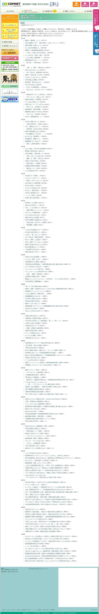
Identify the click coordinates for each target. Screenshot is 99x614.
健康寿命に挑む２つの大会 (33, 112)
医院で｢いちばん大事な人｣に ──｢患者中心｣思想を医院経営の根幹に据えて (48, 499)
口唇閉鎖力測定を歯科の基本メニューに (37, 418)
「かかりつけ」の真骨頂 (32, 114)
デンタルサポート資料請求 (76, 4)
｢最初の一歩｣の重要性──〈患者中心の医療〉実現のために (43, 386)
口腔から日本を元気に (32, 161)
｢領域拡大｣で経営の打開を (33, 318)
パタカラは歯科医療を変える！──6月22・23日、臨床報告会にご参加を (47, 465)
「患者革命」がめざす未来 (33, 129)
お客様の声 (24, 610)
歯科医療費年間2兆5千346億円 (34, 543)
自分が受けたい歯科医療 (32, 183)
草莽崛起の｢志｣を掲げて (39, 365)
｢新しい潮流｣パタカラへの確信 (34, 494)
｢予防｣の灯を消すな (31, 348)
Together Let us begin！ (31, 308)
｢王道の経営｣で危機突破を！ (34, 281)
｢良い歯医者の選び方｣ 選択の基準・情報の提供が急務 (42, 497)
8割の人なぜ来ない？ (31, 205)
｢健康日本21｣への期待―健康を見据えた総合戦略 (40, 531)
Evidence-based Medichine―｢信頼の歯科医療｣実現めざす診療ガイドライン (47, 556)
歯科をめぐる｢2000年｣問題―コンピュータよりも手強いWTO (44, 539)
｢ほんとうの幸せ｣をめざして (34, 311)
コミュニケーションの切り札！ (34, 269)
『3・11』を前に (30, 195)
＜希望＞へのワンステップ (33, 180)
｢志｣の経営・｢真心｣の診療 (33, 345)
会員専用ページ (94, 4)
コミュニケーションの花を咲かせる (36, 271)
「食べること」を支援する (33, 107)
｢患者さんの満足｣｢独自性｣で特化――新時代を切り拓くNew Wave (45, 514)
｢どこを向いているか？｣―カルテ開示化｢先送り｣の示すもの (43, 548)
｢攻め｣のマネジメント (32, 509)
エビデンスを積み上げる (32, 188)
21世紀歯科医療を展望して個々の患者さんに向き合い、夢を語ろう (45, 504)
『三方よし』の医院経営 (32, 443)
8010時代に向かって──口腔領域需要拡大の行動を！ (41, 352)
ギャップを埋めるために (32, 333)
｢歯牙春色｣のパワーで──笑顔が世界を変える (39, 343)
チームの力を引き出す (32, 360)
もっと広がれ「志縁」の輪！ (34, 55)
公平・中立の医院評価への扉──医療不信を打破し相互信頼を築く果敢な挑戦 (48, 492)
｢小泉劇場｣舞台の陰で (32, 375)
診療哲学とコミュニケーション (34, 291)
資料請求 (52, 610)
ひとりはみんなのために (32, 215)
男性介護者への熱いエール (33, 45)
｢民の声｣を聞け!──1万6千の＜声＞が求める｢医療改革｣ (42, 482)
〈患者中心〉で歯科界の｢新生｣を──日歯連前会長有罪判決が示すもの (46, 380)
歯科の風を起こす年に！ (32, 252)
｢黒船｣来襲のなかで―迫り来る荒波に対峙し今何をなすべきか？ (45, 529)
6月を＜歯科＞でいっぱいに (33, 242)
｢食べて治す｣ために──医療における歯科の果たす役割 (42, 394)
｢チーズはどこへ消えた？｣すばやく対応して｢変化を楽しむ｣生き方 (45, 502)
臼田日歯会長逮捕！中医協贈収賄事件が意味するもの (41, 414)
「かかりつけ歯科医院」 (32, 87)
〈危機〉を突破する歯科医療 (34, 328)
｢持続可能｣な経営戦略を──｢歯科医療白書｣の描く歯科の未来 (44, 264)
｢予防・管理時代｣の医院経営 (34, 401)
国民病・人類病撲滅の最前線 (34, 50)
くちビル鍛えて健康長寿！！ (34, 57)
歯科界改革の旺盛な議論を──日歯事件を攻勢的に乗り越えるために (46, 406)
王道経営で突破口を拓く (32, 276)
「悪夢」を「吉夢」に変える (34, 158)
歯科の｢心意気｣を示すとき (33, 244)
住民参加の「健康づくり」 (33, 139)
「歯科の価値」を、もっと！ (34, 210)
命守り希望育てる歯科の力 (33, 220)
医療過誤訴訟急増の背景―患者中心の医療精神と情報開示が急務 (45, 553)
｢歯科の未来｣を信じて (32, 316)
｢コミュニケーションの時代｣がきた (36, 519)
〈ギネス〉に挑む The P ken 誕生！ (35, 53)
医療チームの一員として (32, 303)
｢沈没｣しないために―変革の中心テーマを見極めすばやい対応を (45, 521)
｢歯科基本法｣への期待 (32, 261)
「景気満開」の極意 (31, 225)
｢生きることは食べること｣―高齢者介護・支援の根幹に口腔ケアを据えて (48, 551)
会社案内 (39, 610)
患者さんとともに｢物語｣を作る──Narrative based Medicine (42, 399)
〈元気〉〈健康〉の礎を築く (34, 274)
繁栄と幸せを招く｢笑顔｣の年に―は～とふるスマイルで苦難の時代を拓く (48, 561)
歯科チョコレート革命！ (32, 370)
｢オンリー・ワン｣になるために (34, 441)
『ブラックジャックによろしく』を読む (37, 436)
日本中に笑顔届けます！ (32, 193)
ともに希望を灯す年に (32, 171)
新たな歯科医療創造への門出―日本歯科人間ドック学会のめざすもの (46, 558)
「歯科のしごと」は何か (32, 168)
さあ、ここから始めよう (32, 207)
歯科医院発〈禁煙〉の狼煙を (34, 438)
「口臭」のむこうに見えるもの (34, 156)
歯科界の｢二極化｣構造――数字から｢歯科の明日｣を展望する (43, 512)
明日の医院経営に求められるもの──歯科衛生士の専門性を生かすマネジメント (49, 458)
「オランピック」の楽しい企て (34, 97)
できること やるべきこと (33, 77)
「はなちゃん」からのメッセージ (35, 89)
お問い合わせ (46, 610)
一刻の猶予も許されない (32, 249)
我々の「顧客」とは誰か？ (33, 239)
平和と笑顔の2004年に (32, 421)
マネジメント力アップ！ (32, 178)
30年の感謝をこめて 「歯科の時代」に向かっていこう (42, 43)
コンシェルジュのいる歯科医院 (34, 404)
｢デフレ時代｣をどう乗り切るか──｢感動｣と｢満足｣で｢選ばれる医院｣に (46, 473)
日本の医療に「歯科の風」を (34, 153)
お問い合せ (85, 4)
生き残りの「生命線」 (32, 175)
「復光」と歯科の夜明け (32, 143)
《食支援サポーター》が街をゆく (35, 94)
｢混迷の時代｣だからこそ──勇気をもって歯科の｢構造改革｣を (44, 468)
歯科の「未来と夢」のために (34, 75)
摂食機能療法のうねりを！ (33, 296)
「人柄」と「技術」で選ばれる (34, 67)
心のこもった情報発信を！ (33, 212)
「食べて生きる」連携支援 (33, 72)
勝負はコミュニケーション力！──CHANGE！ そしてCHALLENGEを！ (47, 279)
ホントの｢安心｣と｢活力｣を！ (34, 266)
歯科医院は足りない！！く (33, 60)
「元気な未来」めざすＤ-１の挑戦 (35, 222)
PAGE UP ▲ (94, 610)
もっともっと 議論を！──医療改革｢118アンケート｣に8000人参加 (45, 487)
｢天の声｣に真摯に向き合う (33, 298)
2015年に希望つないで (32, 121)
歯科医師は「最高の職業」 (33, 109)
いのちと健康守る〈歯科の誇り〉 (35, 293)
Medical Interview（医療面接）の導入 (36, 426)
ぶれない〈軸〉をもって (32, 234)
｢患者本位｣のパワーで (32, 325)
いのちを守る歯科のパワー (33, 230)
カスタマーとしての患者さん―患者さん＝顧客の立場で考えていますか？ (48, 536)
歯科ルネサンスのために (32, 409)
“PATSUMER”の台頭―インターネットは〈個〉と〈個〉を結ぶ (44, 524)
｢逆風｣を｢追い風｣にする (32, 357)
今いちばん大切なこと (32, 102)
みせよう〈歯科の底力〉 (32, 190)
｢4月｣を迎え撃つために (32, 446)
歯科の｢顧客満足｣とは (32, 131)
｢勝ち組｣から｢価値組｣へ (32, 377)
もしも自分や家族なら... (32, 48)
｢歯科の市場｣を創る (31, 330)
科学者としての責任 (31, 202)
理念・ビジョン (32, 610)
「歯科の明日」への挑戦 (32, 163)
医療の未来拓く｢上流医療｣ (33, 99)
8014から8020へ (30, 185)
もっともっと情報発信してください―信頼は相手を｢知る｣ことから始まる (48, 541)
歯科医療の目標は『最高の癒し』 (35, 416)
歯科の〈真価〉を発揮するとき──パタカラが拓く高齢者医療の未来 (46, 289)
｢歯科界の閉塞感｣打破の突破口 (34, 391)
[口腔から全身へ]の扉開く (33, 323)
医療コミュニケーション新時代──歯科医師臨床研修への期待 (44, 362)
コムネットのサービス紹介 (13, 610)
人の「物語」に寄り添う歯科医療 (35, 148)
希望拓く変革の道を (31, 151)
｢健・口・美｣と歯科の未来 (33, 286)
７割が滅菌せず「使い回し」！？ (35, 134)
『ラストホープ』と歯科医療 (34, 372)
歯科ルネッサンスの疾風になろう (35, 448)
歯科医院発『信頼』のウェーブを (35, 463)
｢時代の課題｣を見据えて (32, 428)
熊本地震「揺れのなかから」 (34, 82)
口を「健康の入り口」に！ (33, 126)
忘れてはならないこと (32, 70)
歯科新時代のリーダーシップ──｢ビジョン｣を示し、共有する (44, 455)
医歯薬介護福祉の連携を (32, 166)
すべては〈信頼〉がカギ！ (33, 259)
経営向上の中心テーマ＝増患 (34, 433)
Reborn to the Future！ (31, 411)
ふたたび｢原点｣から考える (33, 453)
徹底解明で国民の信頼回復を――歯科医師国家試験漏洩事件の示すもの (47, 516)
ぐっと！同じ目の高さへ (32, 546)
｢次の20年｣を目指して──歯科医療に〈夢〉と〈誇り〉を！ (43, 321)
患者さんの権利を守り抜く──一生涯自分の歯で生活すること (44, 470)
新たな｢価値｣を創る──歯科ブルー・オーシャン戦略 (41, 350)
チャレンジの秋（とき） (32, 484)
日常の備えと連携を (31, 80)
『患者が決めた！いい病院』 (34, 431)
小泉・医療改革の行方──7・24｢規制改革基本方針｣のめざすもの (45, 489)
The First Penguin (30, 84)
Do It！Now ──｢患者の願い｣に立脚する (37, 460)
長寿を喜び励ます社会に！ (33, 301)
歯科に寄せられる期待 (32, 217)
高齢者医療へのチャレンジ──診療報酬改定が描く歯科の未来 (44, 306)
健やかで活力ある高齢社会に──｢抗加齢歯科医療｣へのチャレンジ (45, 355)
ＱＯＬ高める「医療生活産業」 (34, 237)
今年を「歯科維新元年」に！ (34, 116)
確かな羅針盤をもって (32, 247)
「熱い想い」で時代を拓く (33, 62)
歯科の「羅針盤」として (32, 40)
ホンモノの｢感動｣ (30, 335)
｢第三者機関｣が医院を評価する (34, 389)
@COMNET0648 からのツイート (38, 569)
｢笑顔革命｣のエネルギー (32, 338)
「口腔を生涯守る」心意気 (33, 124)
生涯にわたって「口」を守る (34, 104)
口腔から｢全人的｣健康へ (32, 257)
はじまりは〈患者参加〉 (32, 136)
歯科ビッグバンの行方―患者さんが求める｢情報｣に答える (43, 526)
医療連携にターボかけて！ (33, 141)
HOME (3, 610)
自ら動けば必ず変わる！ (32, 232)
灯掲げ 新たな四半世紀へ (33, 198)
